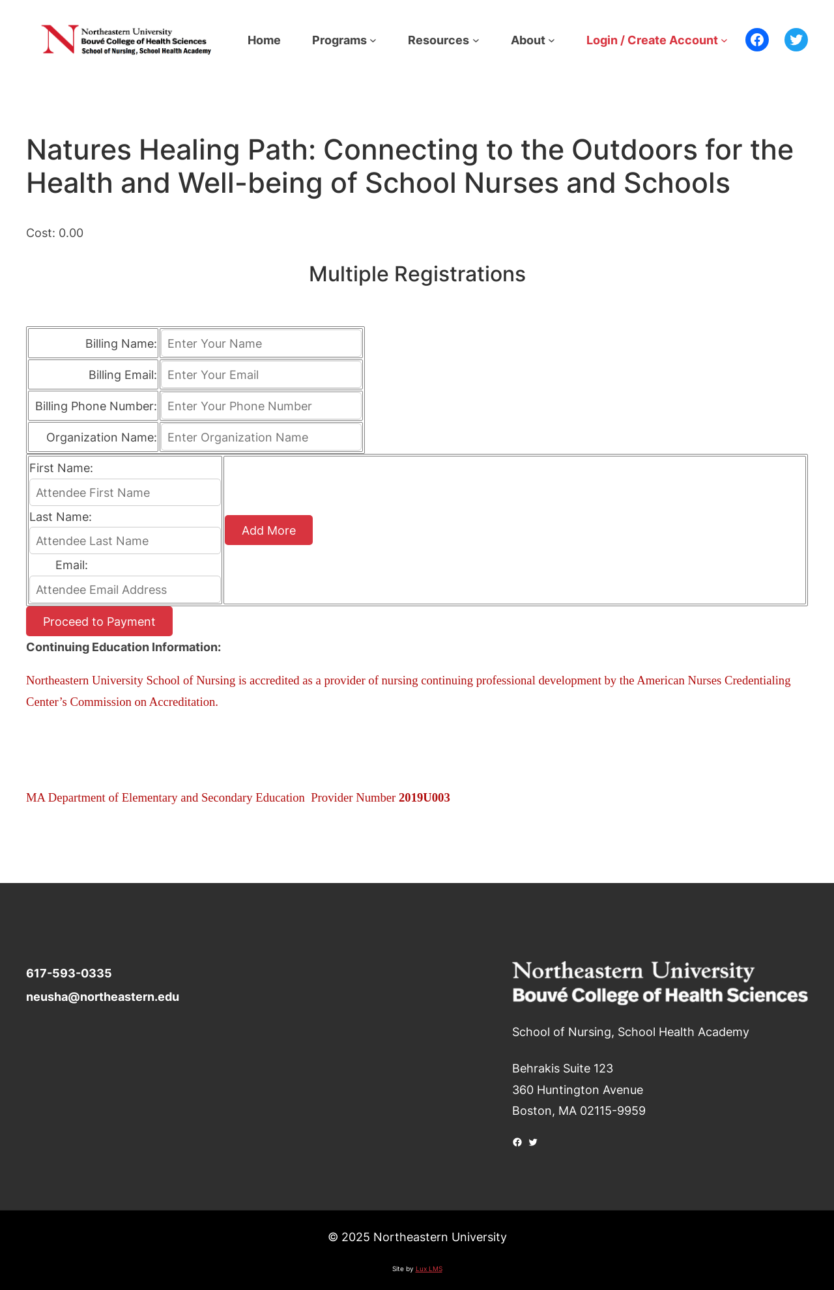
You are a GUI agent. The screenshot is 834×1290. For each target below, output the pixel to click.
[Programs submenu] (373, 40)
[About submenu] (551, 40)
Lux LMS (429, 1268)
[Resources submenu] (476, 40)
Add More (269, 530)
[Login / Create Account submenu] (724, 40)
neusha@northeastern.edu (102, 996)
